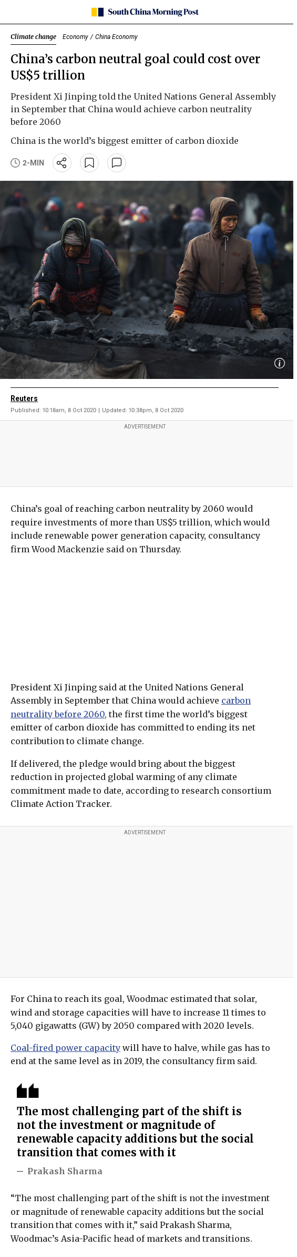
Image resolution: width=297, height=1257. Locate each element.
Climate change (33, 37)
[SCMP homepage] (144, 12)
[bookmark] (89, 162)
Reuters (24, 398)
